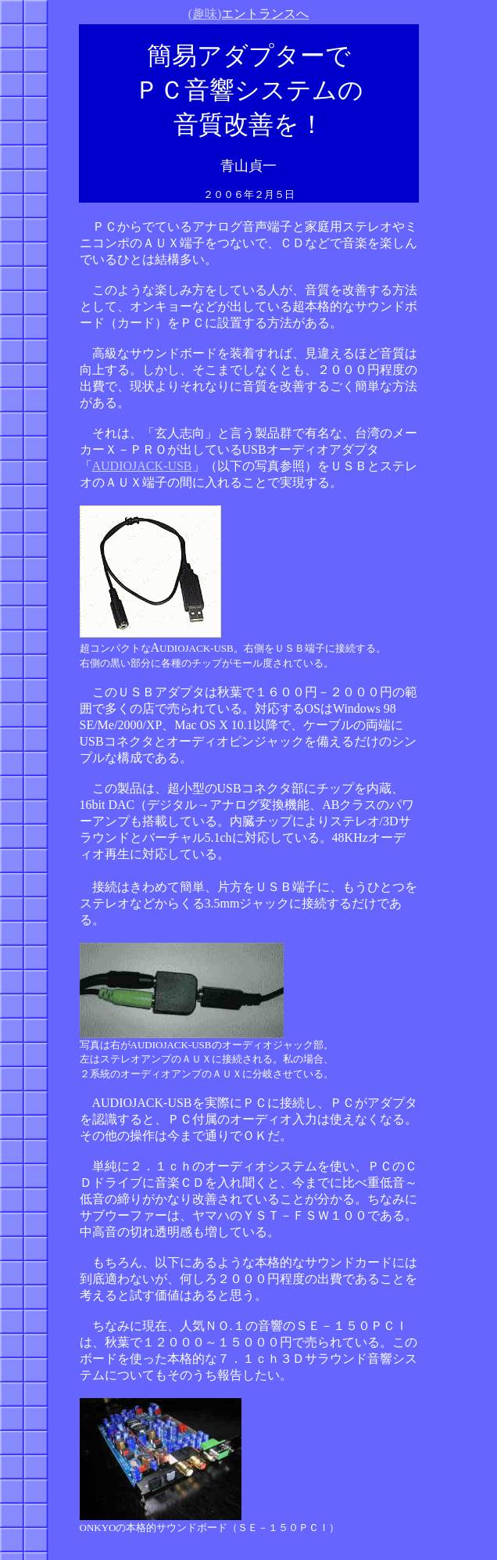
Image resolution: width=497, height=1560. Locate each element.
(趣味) (248, 13)
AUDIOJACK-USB (142, 466)
